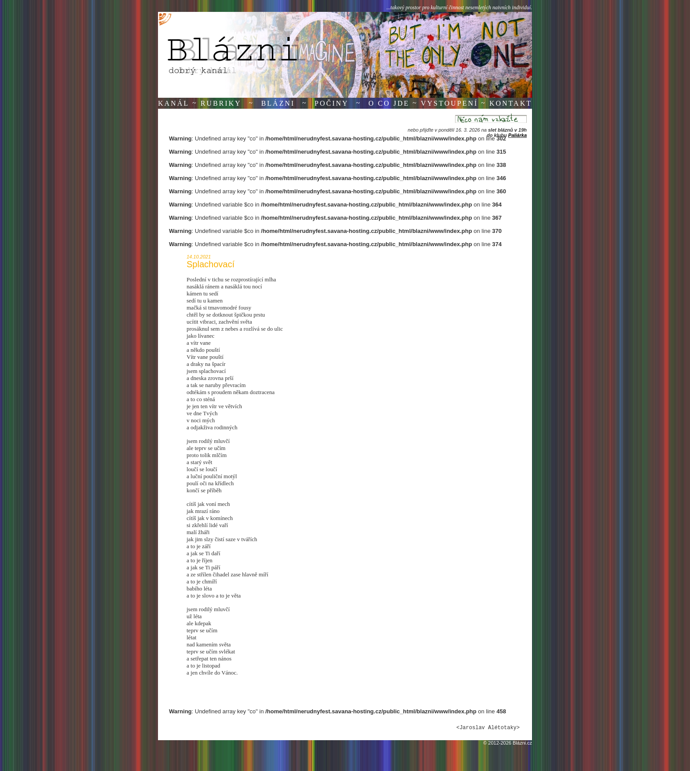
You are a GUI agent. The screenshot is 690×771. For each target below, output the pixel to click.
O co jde (388, 103)
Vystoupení (449, 103)
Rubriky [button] (221, 103)
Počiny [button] (332, 103)
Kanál (173, 103)
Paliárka (517, 135)
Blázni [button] (278, 103)
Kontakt (510, 103)
